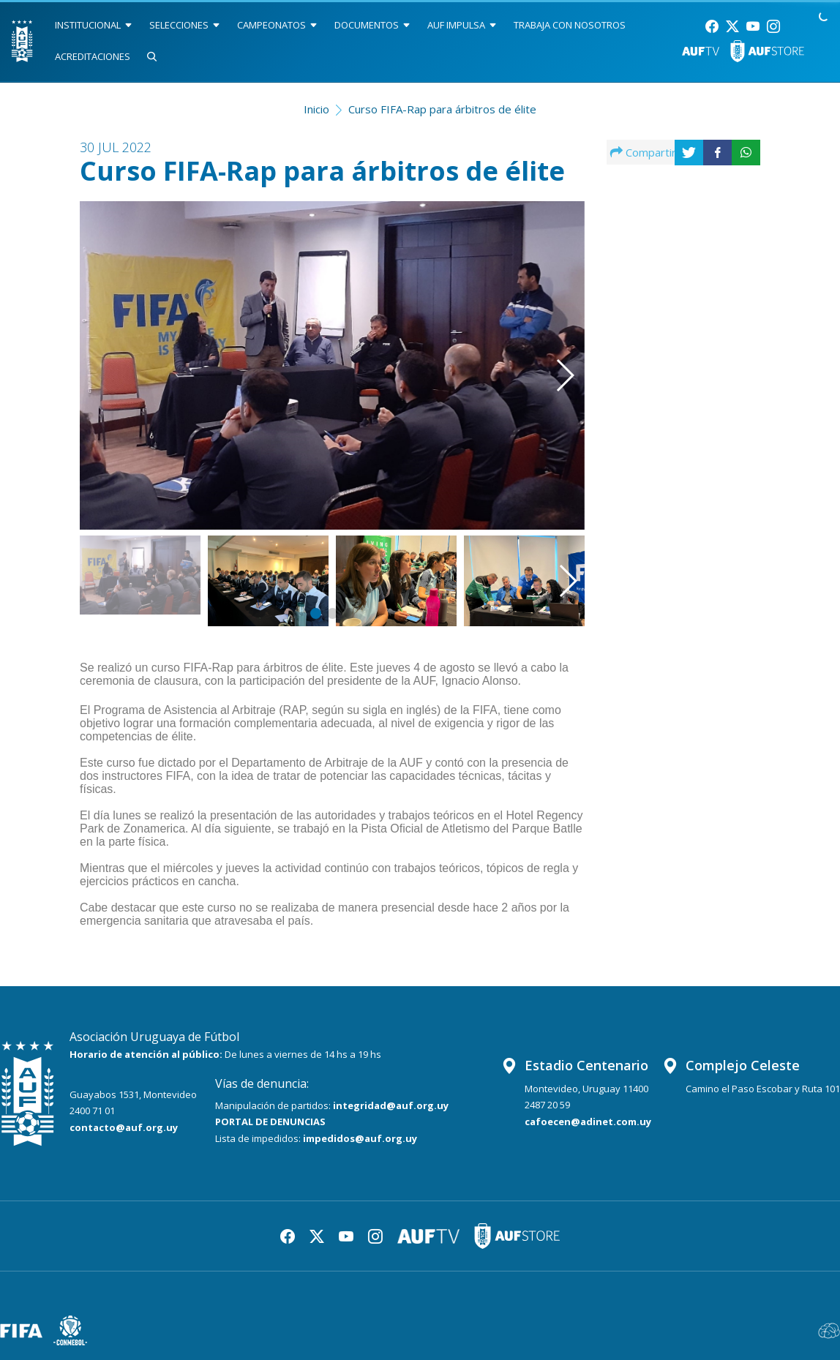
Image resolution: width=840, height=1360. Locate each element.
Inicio (316, 109)
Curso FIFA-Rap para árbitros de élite (442, 109)
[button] (549, 349)
